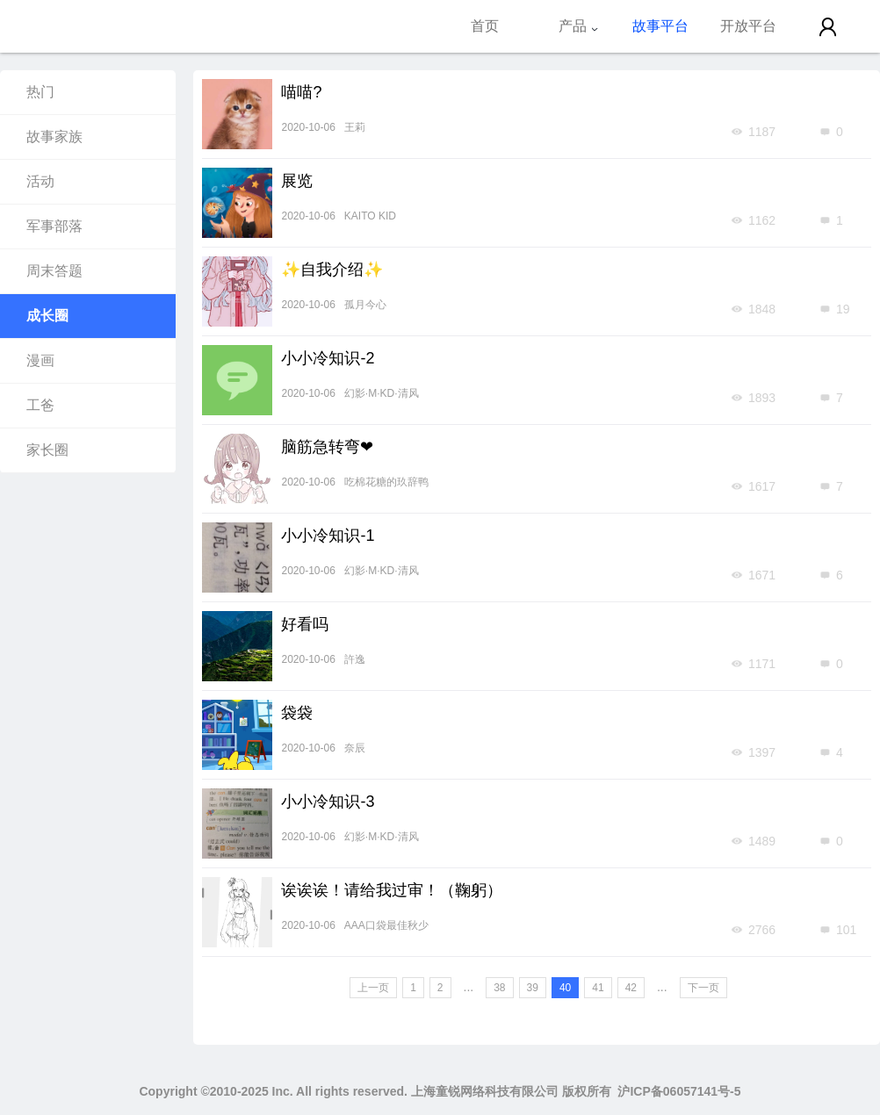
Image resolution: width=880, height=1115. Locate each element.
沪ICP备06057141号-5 (678, 1091)
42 (631, 988)
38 (499, 988)
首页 (485, 25)
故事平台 (660, 25)
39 (532, 988)
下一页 (703, 988)
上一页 (373, 988)
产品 (579, 25)
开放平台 (748, 25)
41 (597, 988)
